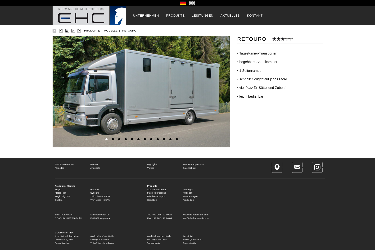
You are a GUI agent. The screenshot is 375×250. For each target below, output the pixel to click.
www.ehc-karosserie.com (195, 214)
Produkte (152, 186)
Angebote (95, 168)
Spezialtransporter (156, 189)
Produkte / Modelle (65, 186)
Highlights (152, 164)
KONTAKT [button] (255, 15)
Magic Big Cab (62, 196)
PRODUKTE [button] (175, 15)
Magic (58, 189)
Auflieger (187, 192)
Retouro (94, 189)
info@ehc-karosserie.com (196, 218)
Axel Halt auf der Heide (102, 236)
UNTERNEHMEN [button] (146, 15)
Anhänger (188, 189)
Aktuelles (59, 168)
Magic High (61, 192)
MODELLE (110, 30)
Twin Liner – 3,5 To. (100, 196)
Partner (94, 164)
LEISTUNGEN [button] (202, 15)
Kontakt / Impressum (193, 164)
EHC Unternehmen (64, 164)
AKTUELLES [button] (230, 15)
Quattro (59, 200)
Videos (150, 168)
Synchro (94, 192)
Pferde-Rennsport (156, 196)
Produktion (188, 200)
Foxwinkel (188, 236)
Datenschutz (189, 168)
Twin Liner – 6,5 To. (100, 200)
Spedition (152, 200)
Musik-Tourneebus (156, 192)
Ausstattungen (190, 196)
